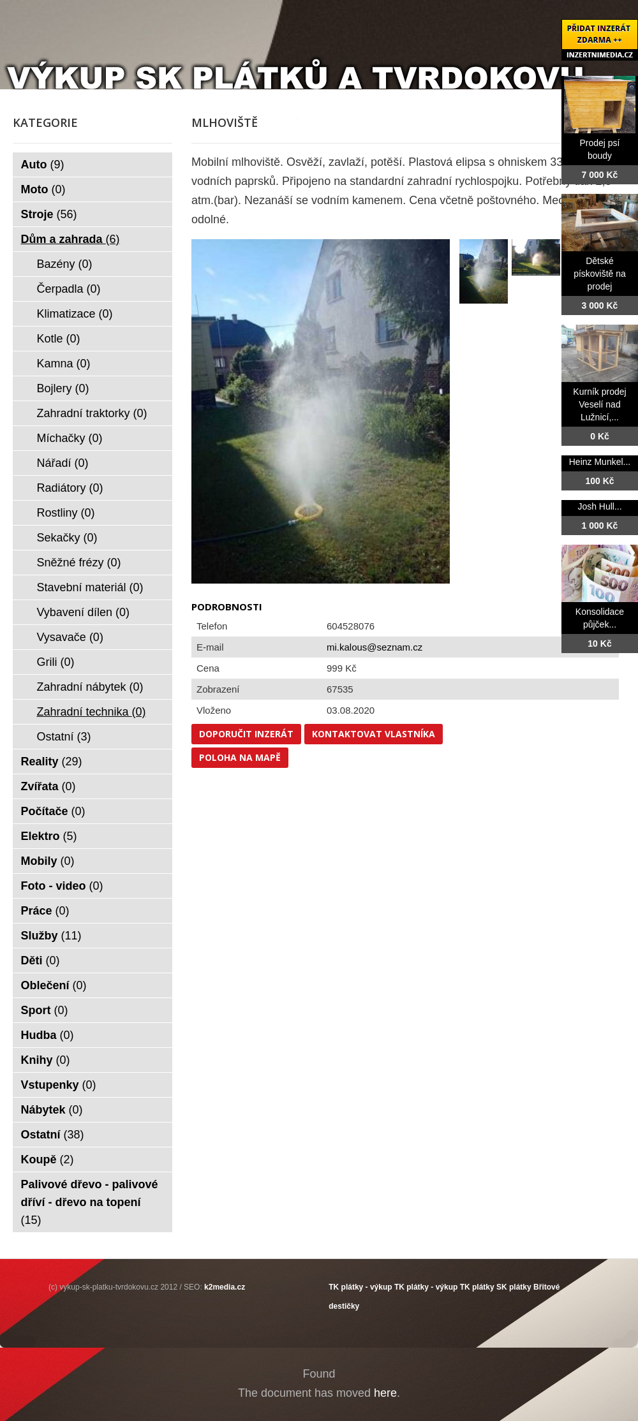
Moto (43, 189)
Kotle (58, 338)
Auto (42, 164)
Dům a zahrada (70, 239)
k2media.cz (224, 1287)
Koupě (47, 1159)
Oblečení (54, 985)
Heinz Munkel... (599, 462)
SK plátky (513, 1287)
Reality (51, 761)
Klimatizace (75, 313)
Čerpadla (69, 289)
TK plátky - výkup (360, 1287)
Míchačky (70, 438)
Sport (44, 1010)
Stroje (49, 214)
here (385, 1393)
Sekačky (67, 537)
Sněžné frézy (79, 562)
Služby (51, 935)
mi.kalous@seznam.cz (374, 647)
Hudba (47, 1035)
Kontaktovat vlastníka (373, 734)
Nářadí (63, 463)
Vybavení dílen (83, 612)
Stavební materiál (90, 587)
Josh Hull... (599, 506)
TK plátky (477, 1287)
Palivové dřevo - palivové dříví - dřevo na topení (89, 1202)
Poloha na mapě (240, 757)
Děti (40, 960)
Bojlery (63, 388)
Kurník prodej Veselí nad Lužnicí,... (599, 404)
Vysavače (70, 637)
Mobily (48, 861)
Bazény (65, 264)
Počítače (53, 811)
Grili (56, 662)
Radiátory (70, 488)
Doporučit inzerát (246, 734)
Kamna (64, 363)
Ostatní (64, 736)
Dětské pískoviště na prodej (600, 273)
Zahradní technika (91, 711)
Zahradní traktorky (92, 413)
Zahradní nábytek (90, 687)
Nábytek (52, 1109)
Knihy (45, 1060)
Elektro (49, 836)
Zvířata (48, 786)
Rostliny (66, 512)
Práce (45, 910)
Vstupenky (58, 1085)
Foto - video (62, 886)
